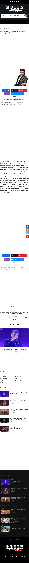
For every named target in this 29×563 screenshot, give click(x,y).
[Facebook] (10, 1)
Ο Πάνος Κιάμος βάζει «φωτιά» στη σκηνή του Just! (18, 392)
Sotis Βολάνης (4, 269)
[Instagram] (14, 1)
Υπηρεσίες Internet (7, 556)
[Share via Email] (17, 307)
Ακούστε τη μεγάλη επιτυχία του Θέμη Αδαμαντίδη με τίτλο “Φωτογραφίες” (18, 520)
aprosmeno (3, 267)
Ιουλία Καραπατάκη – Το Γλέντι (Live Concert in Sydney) (18, 427)
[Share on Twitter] (14, 307)
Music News (8, 27)
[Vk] (7, 382)
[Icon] (6, 491)
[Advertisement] (14, 52)
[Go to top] (14, 561)
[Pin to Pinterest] (16, 307)
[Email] (18, 1)
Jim (4, 34)
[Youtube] (16, 1)
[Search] (27, 22)
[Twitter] (12, 1)
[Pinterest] (22, 378)
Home (1, 27)
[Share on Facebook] (13, 307)
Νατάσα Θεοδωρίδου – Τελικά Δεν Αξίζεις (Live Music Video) (18, 401)
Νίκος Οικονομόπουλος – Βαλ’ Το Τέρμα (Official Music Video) (19, 527)
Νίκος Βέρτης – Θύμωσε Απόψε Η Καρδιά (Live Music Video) (18, 419)
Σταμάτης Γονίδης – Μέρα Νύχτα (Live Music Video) (19, 410)
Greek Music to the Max (13, 267)
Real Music (23, 267)
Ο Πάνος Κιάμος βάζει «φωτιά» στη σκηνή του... (14, 349)
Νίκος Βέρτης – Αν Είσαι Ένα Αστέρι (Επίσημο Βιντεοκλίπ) (18, 510)
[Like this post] (11, 307)
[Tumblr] (7, 380)
